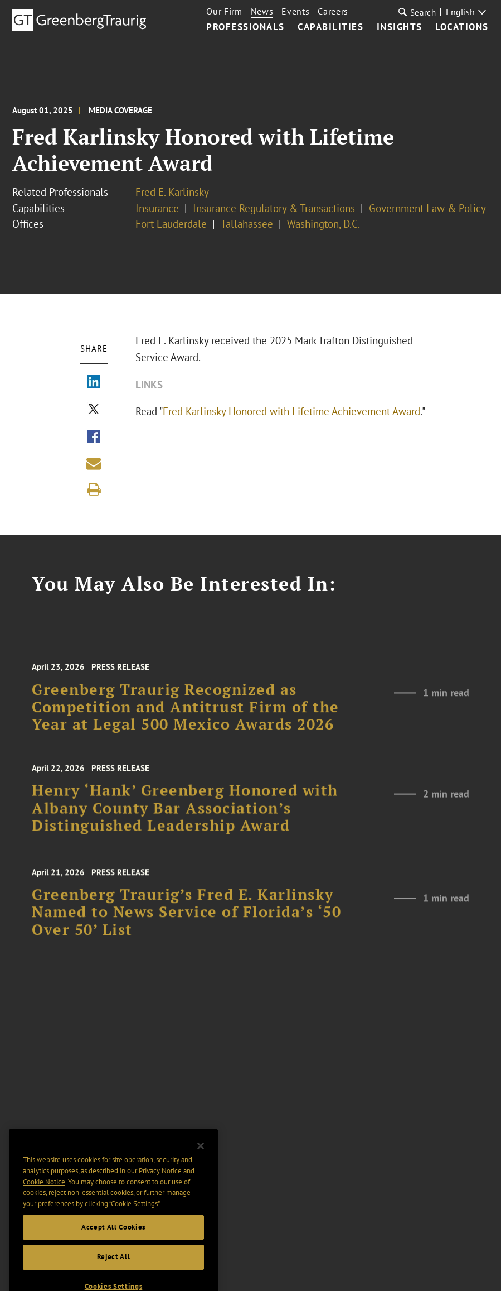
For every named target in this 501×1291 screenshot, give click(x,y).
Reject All (113, 1274)
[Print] (93, 489)
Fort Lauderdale (171, 224)
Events (295, 11)
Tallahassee (247, 224)
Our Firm (224, 11)
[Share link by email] (93, 464)
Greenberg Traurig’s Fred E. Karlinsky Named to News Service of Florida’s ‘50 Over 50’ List (186, 923)
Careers (333, 11)
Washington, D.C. (323, 224)
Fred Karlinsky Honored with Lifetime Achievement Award (291, 411)
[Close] (200, 1163)
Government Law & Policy (427, 208)
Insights (399, 27)
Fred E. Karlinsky (172, 192)
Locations (462, 27)
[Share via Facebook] (93, 437)
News (262, 11)
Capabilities (330, 27)
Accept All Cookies (113, 1245)
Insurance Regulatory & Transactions (274, 208)
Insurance (157, 208)
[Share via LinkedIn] (93, 383)
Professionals (245, 27)
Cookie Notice (44, 1199)
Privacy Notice (160, 1188)
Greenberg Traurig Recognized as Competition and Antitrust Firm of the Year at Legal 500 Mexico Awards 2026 (185, 718)
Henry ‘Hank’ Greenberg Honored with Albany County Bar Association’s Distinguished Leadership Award (185, 816)
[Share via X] (93, 410)
